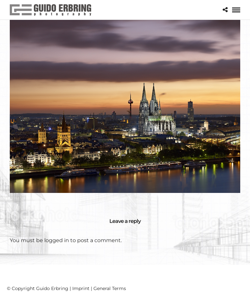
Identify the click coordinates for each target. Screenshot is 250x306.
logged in (56, 240)
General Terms (109, 288)
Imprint (81, 288)
